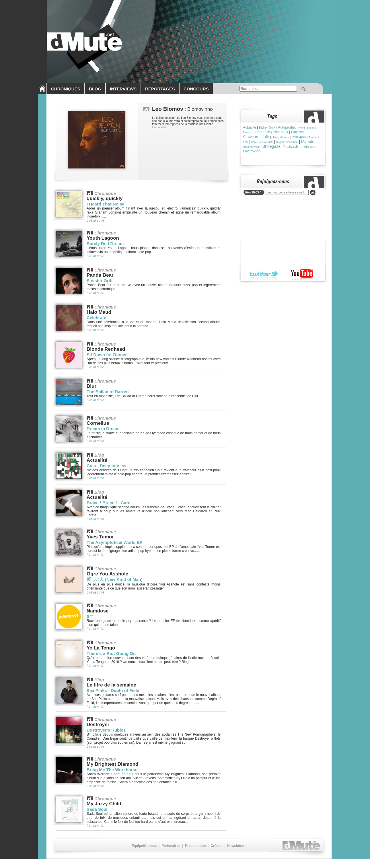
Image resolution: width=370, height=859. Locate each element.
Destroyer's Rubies (106, 730)
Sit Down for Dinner (107, 354)
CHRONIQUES (65, 88)
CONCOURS (196, 88)
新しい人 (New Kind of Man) (115, 579)
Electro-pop (251, 151)
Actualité (249, 127)
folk (265, 136)
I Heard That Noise (105, 203)
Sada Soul (97, 809)
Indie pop (308, 147)
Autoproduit (286, 127)
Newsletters (236, 846)
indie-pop (299, 137)
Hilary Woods (280, 137)
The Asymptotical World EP (115, 542)
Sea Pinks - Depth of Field (113, 690)
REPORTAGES (160, 88)
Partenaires (170, 846)
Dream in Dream (103, 428)
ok (313, 193)
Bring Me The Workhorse (112, 769)
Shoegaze (271, 146)
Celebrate (96, 317)
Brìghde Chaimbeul (287, 142)
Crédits (216, 846)
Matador (308, 141)
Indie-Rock (267, 127)
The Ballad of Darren (108, 391)
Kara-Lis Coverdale (262, 142)
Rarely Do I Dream (105, 243)
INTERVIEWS (123, 88)
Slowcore (251, 137)
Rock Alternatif (251, 147)
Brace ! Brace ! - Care (109, 502)
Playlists (297, 132)
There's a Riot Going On (111, 653)
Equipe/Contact (144, 846)
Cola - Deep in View (106, 465)
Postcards (291, 147)
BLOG (95, 88)
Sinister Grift (100, 280)
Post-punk (280, 132)
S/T (90, 616)
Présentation (195, 846)
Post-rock (262, 132)
